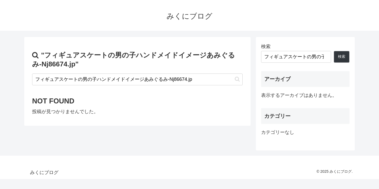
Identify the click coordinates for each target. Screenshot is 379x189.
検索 (266, 46)
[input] (137, 79)
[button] (237, 79)
